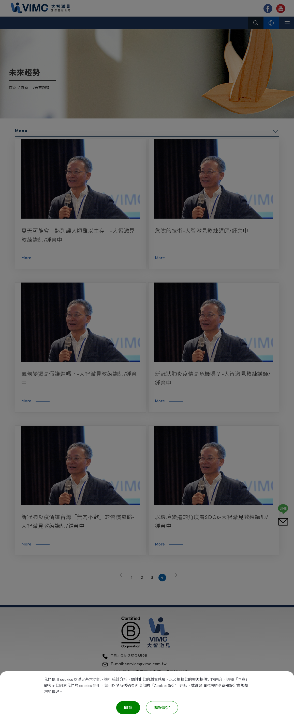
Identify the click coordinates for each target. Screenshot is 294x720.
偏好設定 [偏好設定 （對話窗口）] (162, 707)
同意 (128, 707)
